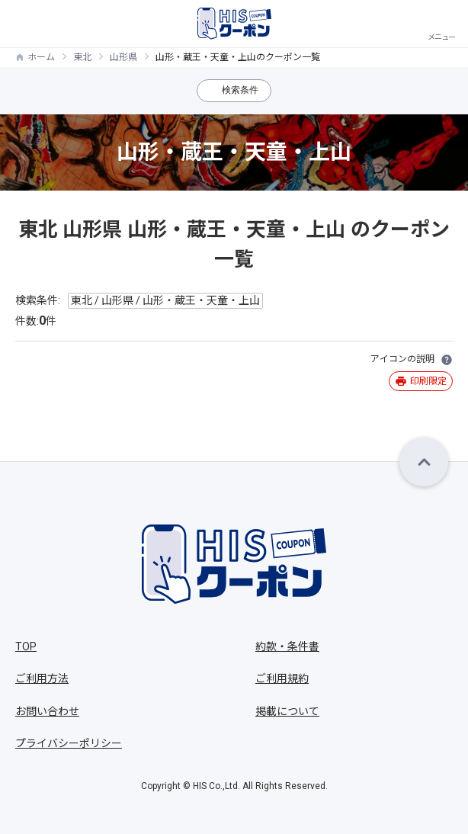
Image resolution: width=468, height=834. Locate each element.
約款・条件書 (287, 646)
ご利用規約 (282, 678)
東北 (82, 57)
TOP (26, 646)
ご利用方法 (42, 678)
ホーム (41, 57)
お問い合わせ (47, 711)
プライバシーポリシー (68, 743)
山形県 (123, 57)
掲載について (287, 711)
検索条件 (240, 90)
